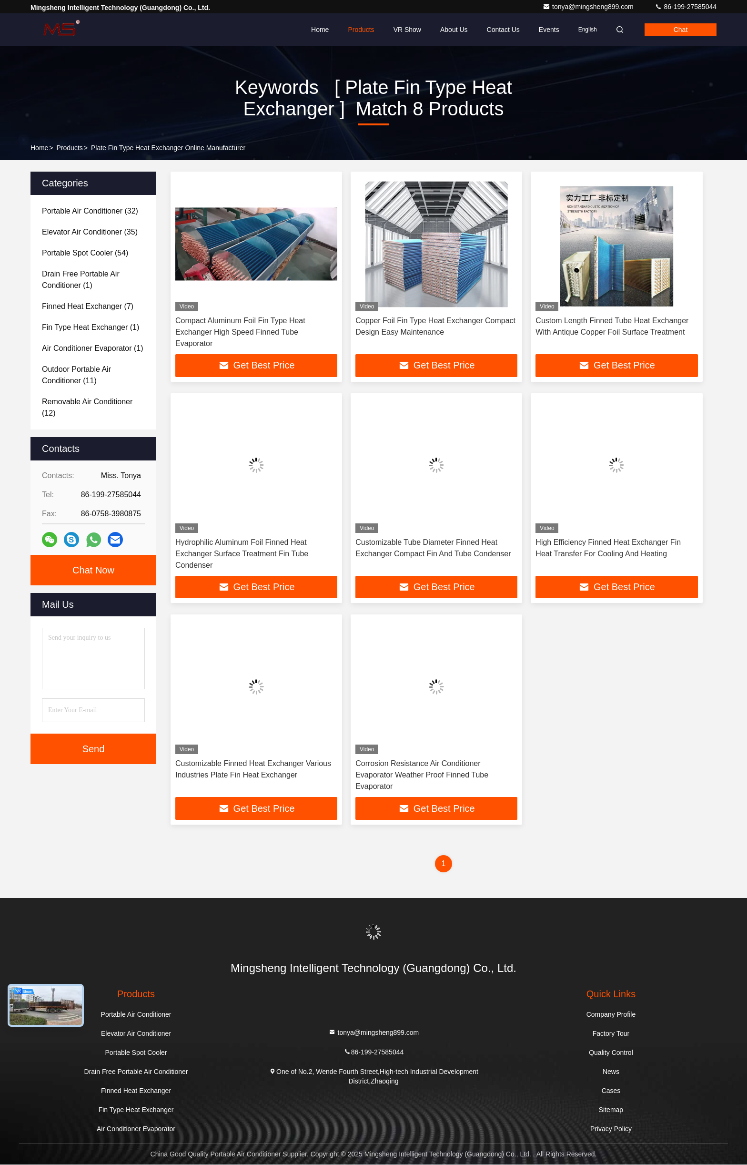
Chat (681, 29)
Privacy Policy (611, 1129)
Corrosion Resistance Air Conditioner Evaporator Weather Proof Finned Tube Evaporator (421, 775)
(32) (90, 211)
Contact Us (503, 29)
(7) (87, 306)
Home (320, 29)
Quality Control (611, 1053)
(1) (81, 279)
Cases (611, 1091)
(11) (76, 375)
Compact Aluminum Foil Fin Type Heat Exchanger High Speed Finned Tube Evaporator (240, 332)
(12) (87, 407)
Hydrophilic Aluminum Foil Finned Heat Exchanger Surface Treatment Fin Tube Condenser (241, 553)
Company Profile (611, 1015)
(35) (90, 232)
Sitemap (611, 1110)
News (611, 1072)
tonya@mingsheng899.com (589, 6)
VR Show (407, 29)
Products (361, 29)
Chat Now (93, 570)
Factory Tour (611, 1034)
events (549, 29)
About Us (454, 29)
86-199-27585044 (686, 6)
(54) (85, 253)
